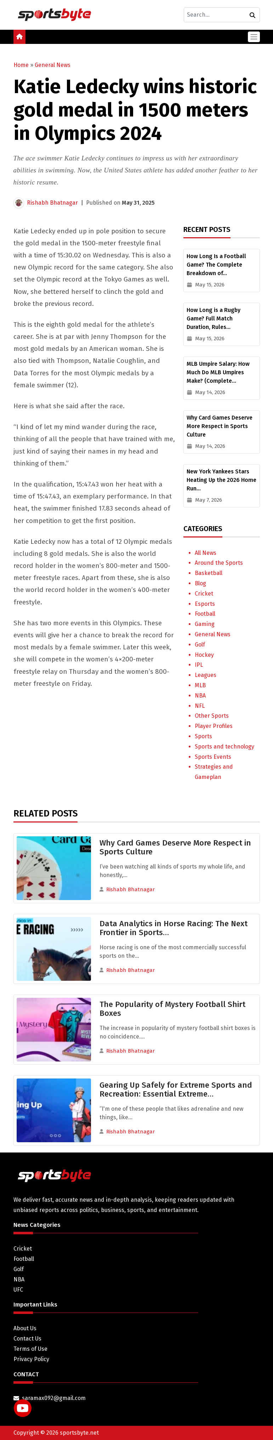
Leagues (205, 675)
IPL (199, 664)
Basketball (208, 573)
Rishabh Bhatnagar (52, 202)
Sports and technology (224, 746)
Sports (203, 736)
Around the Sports (219, 562)
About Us (24, 1328)
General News (52, 65)
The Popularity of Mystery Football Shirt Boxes (172, 1009)
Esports (205, 604)
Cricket (204, 593)
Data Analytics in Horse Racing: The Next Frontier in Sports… (173, 928)
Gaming (205, 624)
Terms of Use (30, 1348)
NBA (200, 695)
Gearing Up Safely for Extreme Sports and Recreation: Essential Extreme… (175, 1089)
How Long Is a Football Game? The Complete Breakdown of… (216, 265)
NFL (200, 705)
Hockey (204, 654)
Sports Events (213, 756)
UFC (18, 1289)
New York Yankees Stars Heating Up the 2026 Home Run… (221, 480)
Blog (200, 583)
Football (205, 613)
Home (21, 65)
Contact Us (27, 1338)
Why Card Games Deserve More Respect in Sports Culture (219, 426)
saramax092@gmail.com (54, 1398)
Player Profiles (214, 726)
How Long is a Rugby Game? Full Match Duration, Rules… (213, 318)
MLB (200, 685)
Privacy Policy (31, 1359)
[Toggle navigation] (254, 37)
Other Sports (212, 715)
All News (205, 553)
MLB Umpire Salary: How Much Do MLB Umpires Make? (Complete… (218, 372)
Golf (200, 644)
